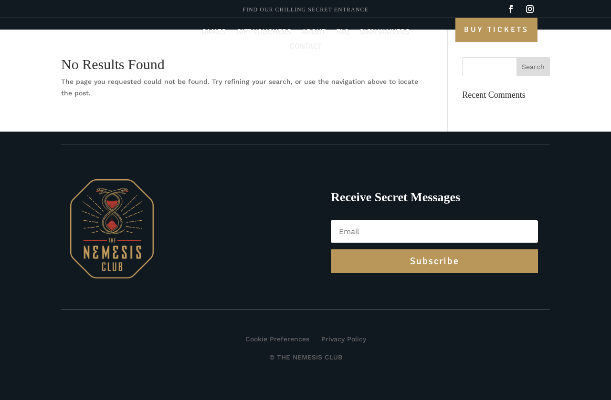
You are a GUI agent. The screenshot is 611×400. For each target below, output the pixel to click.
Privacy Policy (343, 339)
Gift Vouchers (263, 33)
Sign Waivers (384, 33)
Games (213, 33)
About (314, 33)
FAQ (342, 33)
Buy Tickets (496, 29)
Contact (306, 47)
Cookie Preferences (277, 339)
